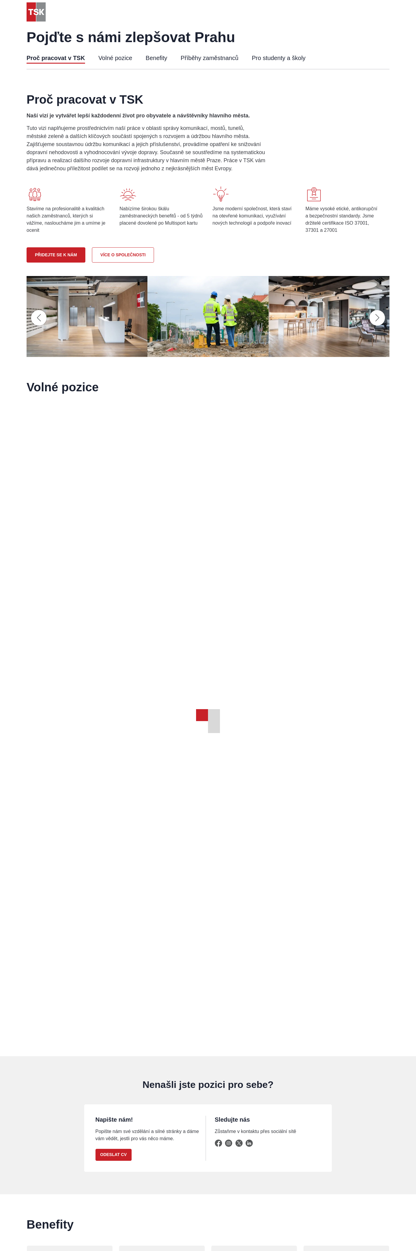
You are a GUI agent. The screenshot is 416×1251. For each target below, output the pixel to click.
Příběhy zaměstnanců (209, 58)
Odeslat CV (113, 1154)
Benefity (156, 58)
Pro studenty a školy (279, 58)
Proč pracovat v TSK (56, 58)
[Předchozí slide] (39, 318)
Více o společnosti (123, 254)
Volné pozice (115, 58)
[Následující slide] (377, 318)
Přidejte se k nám (56, 254)
